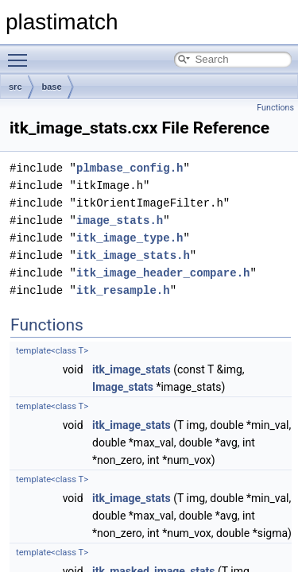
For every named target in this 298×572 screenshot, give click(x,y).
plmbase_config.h (129, 168)
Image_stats (122, 387)
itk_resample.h (123, 290)
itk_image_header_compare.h (163, 272)
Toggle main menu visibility (21, 53)
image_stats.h (119, 220)
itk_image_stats (131, 369)
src (15, 86)
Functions (275, 107)
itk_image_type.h (129, 237)
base (52, 86)
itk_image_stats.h (133, 255)
